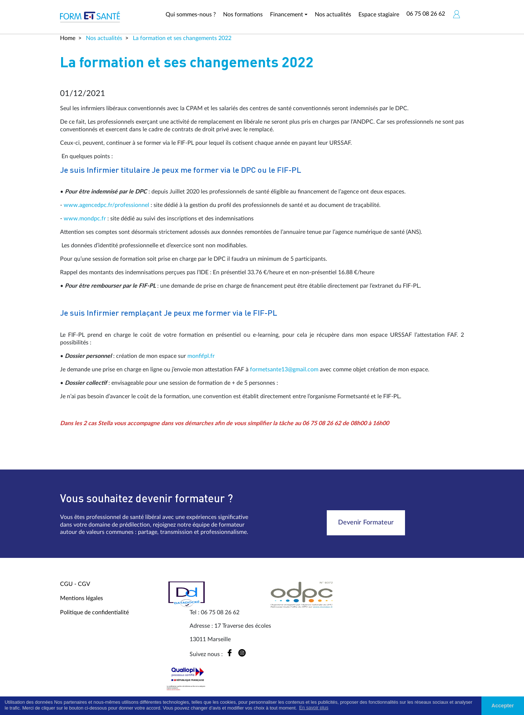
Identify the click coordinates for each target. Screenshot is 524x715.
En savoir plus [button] (313, 707)
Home (67, 38)
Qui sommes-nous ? (191, 14)
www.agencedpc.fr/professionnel (106, 205)
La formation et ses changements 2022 (181, 38)
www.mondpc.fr (85, 218)
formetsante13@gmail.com (284, 369)
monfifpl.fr (201, 356)
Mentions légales (81, 598)
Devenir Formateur (366, 522)
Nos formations (243, 14)
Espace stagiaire (378, 14)
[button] (456, 14)
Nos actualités (333, 14)
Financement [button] (286, 14)
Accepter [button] (503, 705)
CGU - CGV (75, 584)
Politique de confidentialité (94, 612)
